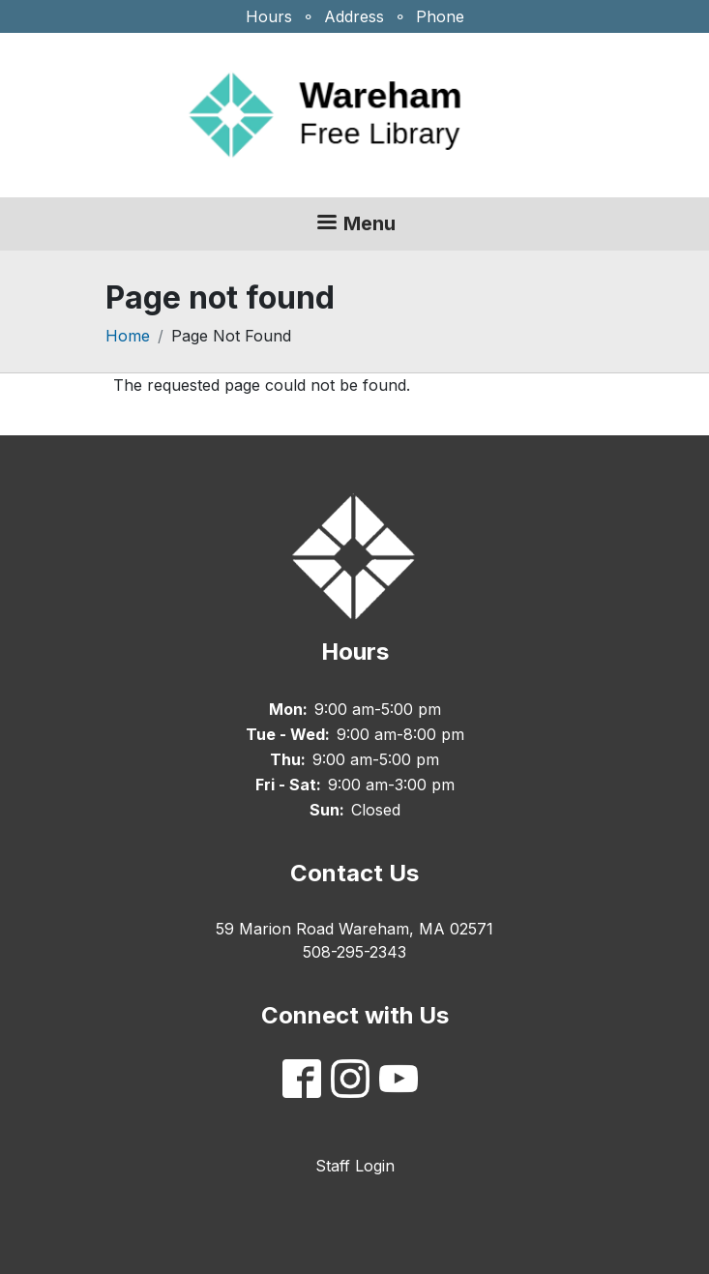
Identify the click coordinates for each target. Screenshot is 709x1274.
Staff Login (355, 1165)
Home (127, 335)
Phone (440, 16)
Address (354, 16)
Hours (269, 16)
